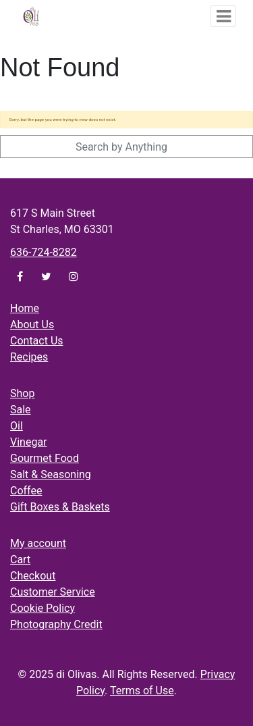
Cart (20, 559)
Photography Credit (56, 624)
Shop (22, 393)
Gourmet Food (44, 458)
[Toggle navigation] (223, 16)
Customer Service (52, 592)
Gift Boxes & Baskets (60, 506)
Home (24, 308)
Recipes (29, 357)
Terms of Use (142, 690)
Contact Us (36, 340)
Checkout (32, 575)
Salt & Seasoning (50, 474)
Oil (16, 425)
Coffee (26, 490)
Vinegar (28, 442)
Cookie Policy (42, 608)
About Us (32, 324)
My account (38, 543)
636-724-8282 (43, 252)
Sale (20, 409)
